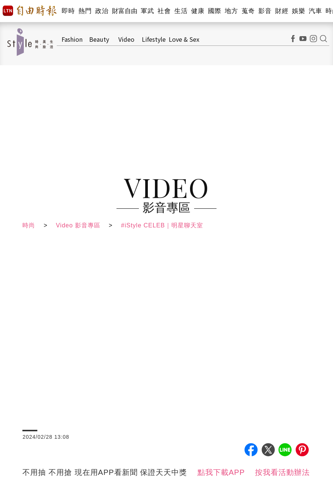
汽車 (315, 11)
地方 (231, 11)
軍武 (147, 11)
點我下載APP (221, 472)
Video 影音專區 (78, 225)
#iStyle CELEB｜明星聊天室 (162, 225)
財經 (281, 11)
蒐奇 (248, 11)
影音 (264, 11)
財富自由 (124, 11)
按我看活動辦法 (282, 472)
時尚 (28, 225)
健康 (197, 11)
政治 (101, 11)
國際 (214, 11)
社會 (164, 11)
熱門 (84, 11)
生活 (180, 11)
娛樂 (298, 11)
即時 (68, 11)
